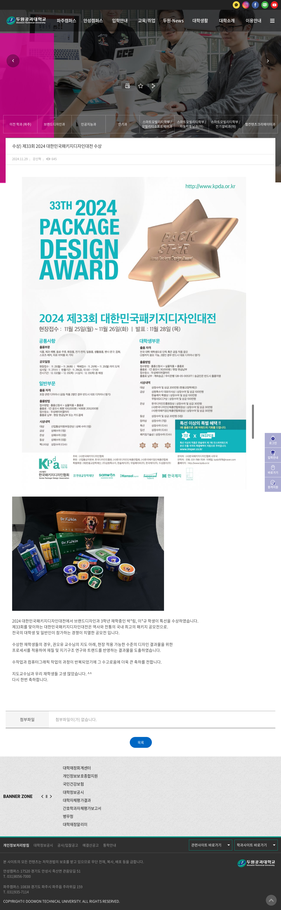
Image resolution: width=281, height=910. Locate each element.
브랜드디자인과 (54, 124)
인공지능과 (88, 124)
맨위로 (271, 900)
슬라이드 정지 (46, 796)
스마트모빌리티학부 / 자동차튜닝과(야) (191, 124)
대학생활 (200, 20)
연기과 (122, 124)
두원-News (173, 20)
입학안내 (120, 20)
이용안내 (253, 20)
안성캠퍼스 (93, 20)
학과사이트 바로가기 (252, 844)
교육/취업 (146, 20)
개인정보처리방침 (16, 845)
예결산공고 (91, 845)
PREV (42, 796)
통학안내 (109, 845)
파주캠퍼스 (66, 20)
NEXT (51, 796)
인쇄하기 (127, 85)
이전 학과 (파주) (20, 124)
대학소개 (227, 20)
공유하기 (153, 85)
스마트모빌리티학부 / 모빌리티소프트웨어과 (157, 124)
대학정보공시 (43, 845)
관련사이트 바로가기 (206, 844)
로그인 (273, 443)
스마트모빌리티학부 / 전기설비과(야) (225, 124)
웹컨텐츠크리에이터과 (260, 124)
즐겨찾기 (140, 85)
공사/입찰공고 (67, 845)
